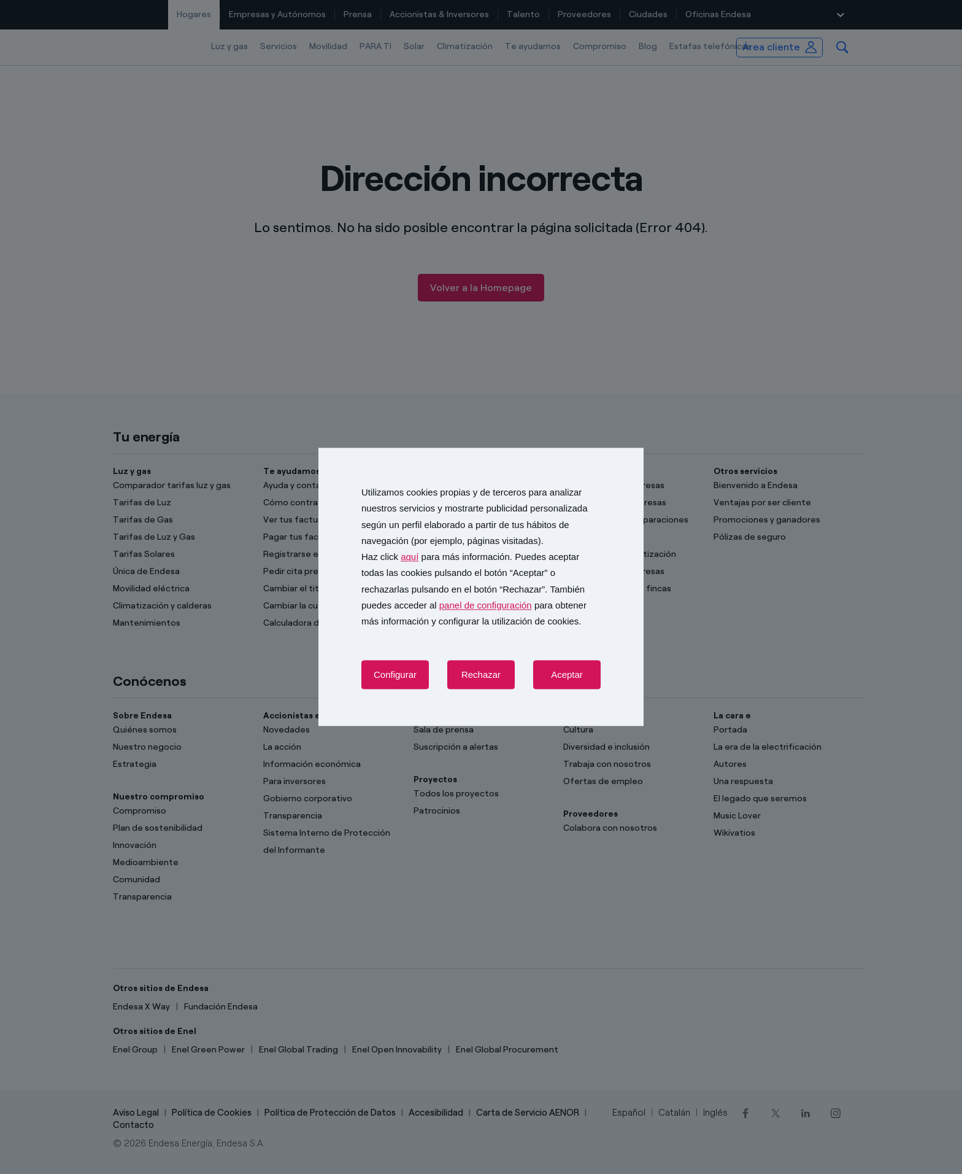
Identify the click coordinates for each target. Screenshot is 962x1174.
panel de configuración (485, 605)
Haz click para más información (435, 556)
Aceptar (567, 675)
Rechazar (481, 675)
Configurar (395, 675)
